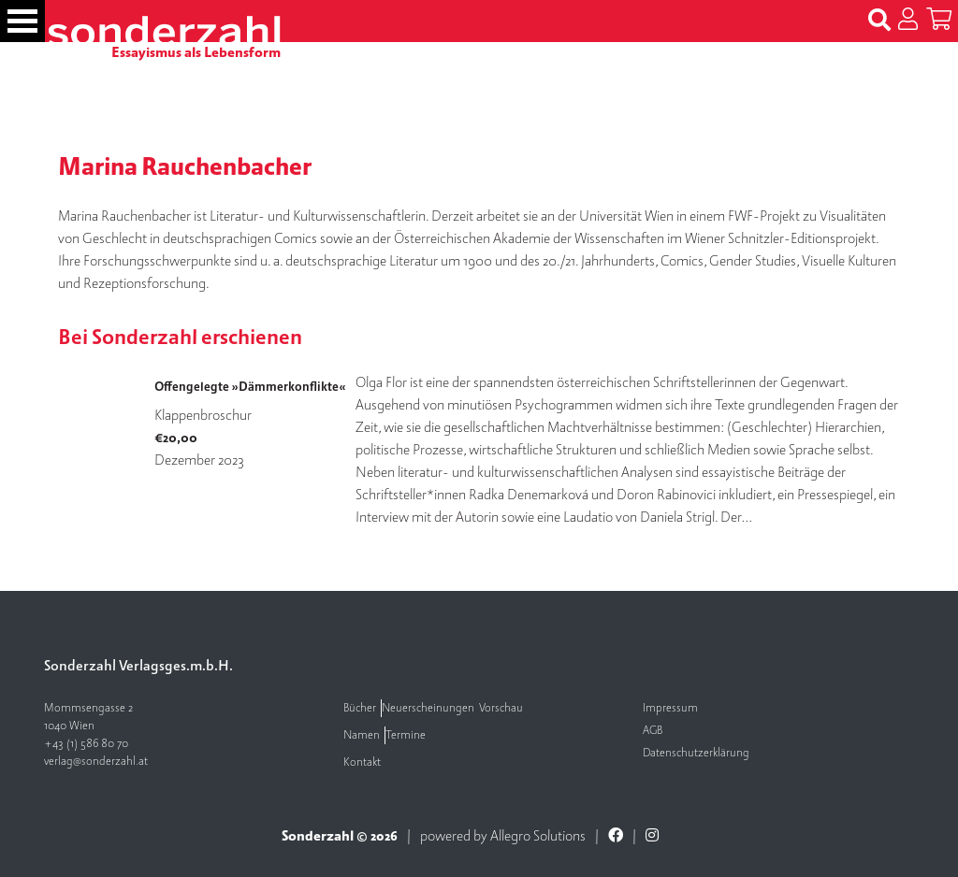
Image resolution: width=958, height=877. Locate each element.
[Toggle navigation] (22, 21)
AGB (652, 731)
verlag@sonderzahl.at (96, 762)
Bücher (359, 708)
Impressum (670, 708)
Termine (405, 735)
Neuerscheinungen (428, 708)
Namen (361, 735)
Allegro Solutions (538, 835)
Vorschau (501, 708)
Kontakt (362, 762)
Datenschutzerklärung (696, 753)
